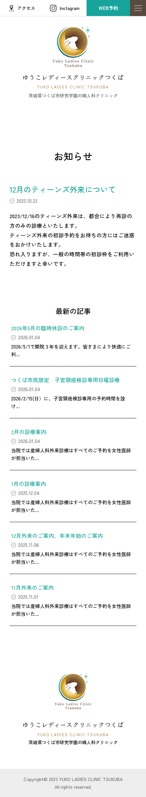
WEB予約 (108, 7)
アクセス (22, 8)
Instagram (65, 8)
